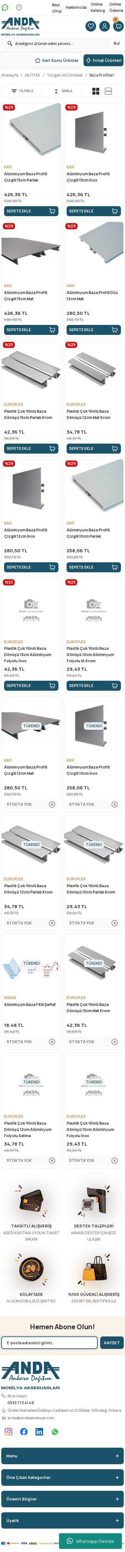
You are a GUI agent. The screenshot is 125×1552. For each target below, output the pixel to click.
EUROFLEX (13, 404)
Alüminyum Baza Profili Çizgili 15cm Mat (25, 295)
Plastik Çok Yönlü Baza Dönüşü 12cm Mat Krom (88, 414)
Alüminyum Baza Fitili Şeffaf (30, 1004)
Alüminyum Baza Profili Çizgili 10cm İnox (88, 770)
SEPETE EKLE (31, 211)
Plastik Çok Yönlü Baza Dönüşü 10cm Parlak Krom (91, 889)
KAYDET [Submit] (112, 1343)
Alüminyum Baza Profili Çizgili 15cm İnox (88, 177)
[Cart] (118, 26)
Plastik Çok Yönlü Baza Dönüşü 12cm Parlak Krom (28, 889)
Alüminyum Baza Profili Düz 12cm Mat (92, 295)
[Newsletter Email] (49, 1342)
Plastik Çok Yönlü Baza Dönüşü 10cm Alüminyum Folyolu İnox (90, 1129)
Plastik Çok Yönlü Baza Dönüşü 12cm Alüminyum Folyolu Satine (28, 1129)
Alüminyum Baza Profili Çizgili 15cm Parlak (25, 177)
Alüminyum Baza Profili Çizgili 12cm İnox (25, 533)
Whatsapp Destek (90, 1541)
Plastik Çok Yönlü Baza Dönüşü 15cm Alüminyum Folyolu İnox (27, 655)
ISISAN (10, 997)
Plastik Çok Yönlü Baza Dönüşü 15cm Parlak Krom (28, 414)
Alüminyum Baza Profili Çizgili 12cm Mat (25, 770)
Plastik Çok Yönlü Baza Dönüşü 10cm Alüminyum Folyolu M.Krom (90, 655)
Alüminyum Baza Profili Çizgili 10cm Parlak (88, 533)
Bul (117, 43)
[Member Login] (104, 26)
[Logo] (20, 26)
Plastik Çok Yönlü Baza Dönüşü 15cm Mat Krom (88, 1007)
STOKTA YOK (31, 804)
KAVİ (8, 167)
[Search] (62, 43)
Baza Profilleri (102, 75)
